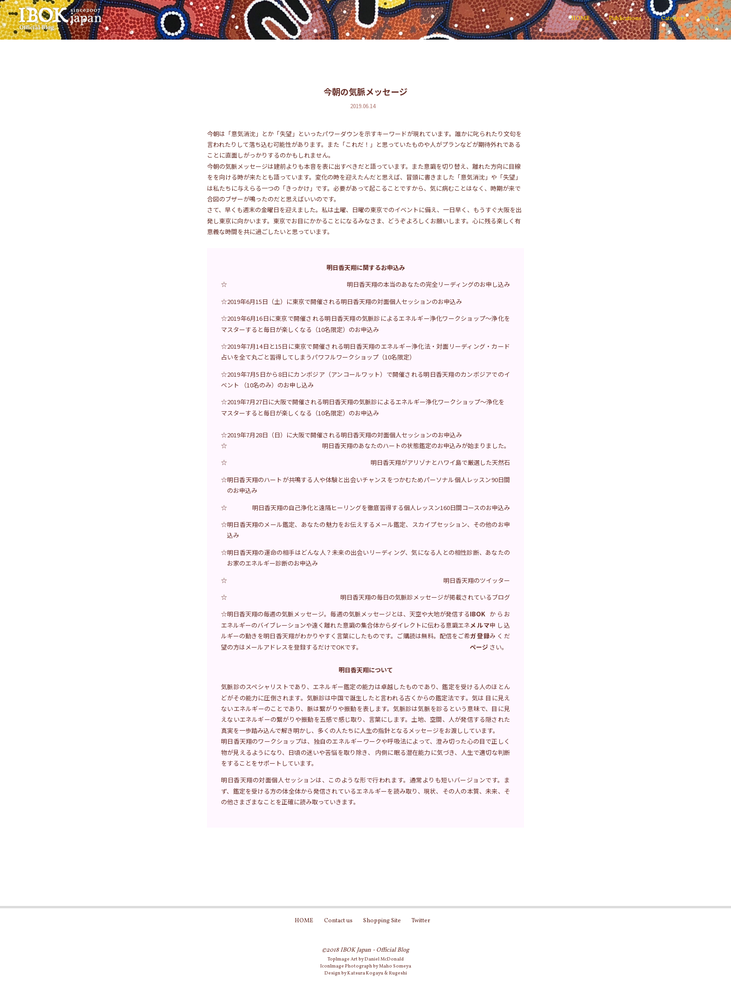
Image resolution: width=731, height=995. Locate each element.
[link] (707, 19)
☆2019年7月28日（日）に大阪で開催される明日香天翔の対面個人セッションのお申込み (341, 434)
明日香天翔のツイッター (476, 580)
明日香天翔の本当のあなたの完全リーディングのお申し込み (428, 284)
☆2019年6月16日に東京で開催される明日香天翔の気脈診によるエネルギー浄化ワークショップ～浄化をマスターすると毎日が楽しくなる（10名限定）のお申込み (365, 323)
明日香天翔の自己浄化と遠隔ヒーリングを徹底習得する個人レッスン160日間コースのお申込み (381, 507)
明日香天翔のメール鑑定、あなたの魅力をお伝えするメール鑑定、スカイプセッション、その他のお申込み (368, 529)
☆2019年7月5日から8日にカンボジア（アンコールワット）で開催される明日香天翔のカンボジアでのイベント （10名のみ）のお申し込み (365, 379)
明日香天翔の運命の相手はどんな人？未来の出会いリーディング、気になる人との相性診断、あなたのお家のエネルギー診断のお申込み (368, 557)
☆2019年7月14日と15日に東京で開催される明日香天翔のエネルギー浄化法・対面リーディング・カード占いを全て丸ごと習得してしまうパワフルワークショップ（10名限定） (365, 351)
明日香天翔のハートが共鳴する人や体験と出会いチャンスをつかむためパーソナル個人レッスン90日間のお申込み (368, 485)
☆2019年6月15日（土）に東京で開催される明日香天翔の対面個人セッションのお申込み (341, 301)
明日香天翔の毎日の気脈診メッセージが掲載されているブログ (425, 597)
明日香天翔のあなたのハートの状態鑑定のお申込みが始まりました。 (416, 445)
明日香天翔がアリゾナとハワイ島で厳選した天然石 (440, 462)
